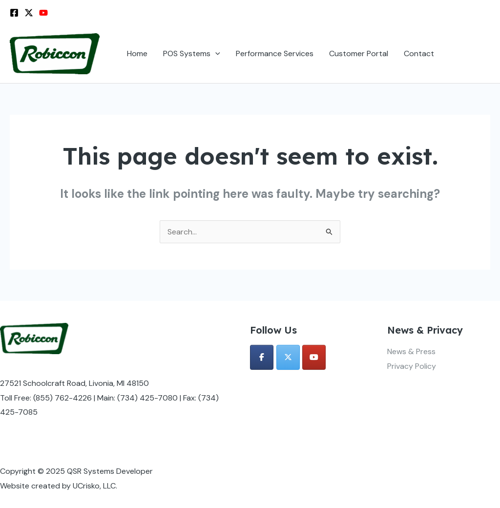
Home (137, 53)
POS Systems (191, 53)
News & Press (411, 351)
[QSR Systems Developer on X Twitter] (288, 357)
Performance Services (274, 53)
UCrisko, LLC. (95, 486)
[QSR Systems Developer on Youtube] (314, 357)
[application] (215, 53)
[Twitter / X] (28, 12)
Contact (419, 53)
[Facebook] (14, 12)
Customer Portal (358, 53)
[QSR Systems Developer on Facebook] (261, 357)
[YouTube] (43, 12)
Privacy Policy (411, 366)
